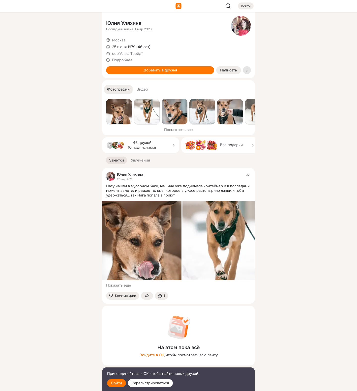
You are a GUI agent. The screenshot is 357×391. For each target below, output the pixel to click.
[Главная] (44, 24)
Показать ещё (118, 285)
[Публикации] (44, 46)
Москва (118, 40)
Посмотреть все (178, 129)
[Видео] (87, 46)
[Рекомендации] (65, 89)
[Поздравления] (65, 67)
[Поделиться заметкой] (147, 296)
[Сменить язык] (65, 363)
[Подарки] (44, 67)
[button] (118, 89)
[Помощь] (44, 89)
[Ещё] (65, 352)
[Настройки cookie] (65, 384)
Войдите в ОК (152, 355)
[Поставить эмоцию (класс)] (161, 296)
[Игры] (87, 67)
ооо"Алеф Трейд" (127, 53)
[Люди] (65, 46)
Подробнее (122, 60)
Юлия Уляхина (123, 23)
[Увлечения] (65, 24)
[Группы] (87, 24)
